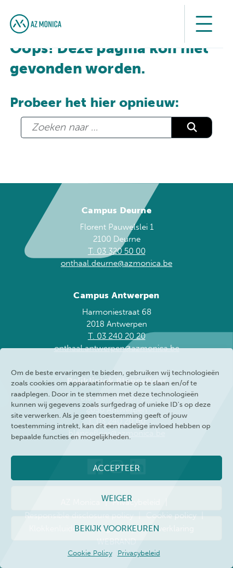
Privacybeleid (139, 553)
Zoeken (191, 127)
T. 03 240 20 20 (116, 336)
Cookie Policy (90, 553)
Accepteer (116, 468)
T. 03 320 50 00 (116, 251)
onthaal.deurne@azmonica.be (116, 263)
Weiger (116, 498)
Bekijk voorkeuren (116, 528)
